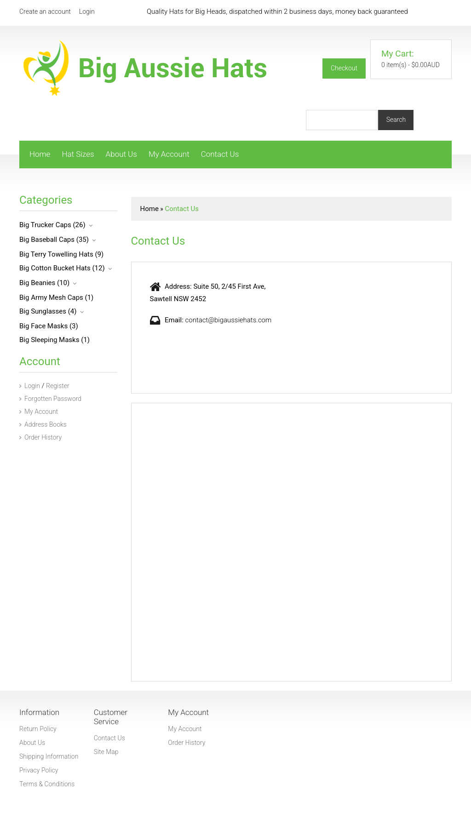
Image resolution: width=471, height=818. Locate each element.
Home (39, 154)
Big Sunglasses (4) (48, 311)
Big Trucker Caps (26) (52, 225)
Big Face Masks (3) (48, 326)
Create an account (45, 11)
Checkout (344, 68)
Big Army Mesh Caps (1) (56, 297)
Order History (40, 437)
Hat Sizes (78, 154)
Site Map (106, 751)
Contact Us (220, 154)
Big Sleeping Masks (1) (54, 340)
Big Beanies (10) (44, 283)
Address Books (43, 424)
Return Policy (38, 728)
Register (57, 385)
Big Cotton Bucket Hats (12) (62, 268)
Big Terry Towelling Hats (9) (61, 254)
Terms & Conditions (47, 784)
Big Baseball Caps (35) (54, 239)
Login (87, 11)
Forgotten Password (50, 398)
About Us (121, 154)
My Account (169, 154)
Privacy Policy (38, 770)
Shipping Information (48, 756)
